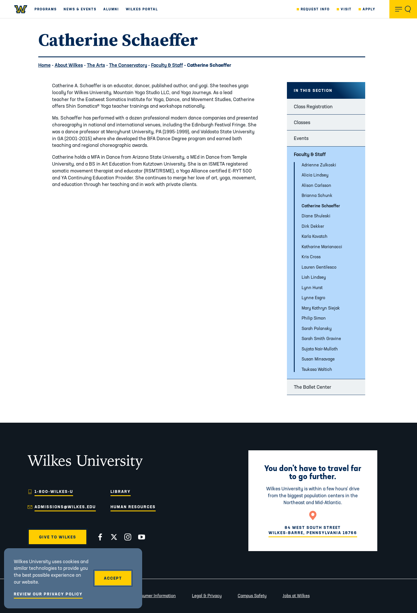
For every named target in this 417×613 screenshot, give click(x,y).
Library (121, 491)
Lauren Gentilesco (319, 267)
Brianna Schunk (317, 195)
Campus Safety (252, 595)
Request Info (315, 9)
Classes (302, 122)
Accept (113, 578)
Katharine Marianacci (322, 246)
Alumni (111, 9)
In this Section (313, 90)
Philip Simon (314, 318)
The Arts (96, 65)
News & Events (80, 9)
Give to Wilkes (57, 537)
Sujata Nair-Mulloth (320, 349)
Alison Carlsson (316, 185)
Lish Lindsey (314, 277)
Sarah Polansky (317, 328)
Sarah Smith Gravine (321, 338)
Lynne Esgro (313, 297)
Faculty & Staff (167, 65)
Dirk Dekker (313, 226)
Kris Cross (311, 256)
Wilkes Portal (142, 9)
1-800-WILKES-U (54, 491)
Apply (369, 9)
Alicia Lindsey (315, 175)
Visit (346, 9)
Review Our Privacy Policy (48, 594)
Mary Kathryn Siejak (321, 308)
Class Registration (313, 106)
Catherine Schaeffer (321, 205)
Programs (46, 9)
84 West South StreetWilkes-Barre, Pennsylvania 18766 (313, 530)
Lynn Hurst (312, 287)
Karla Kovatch (314, 236)
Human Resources (133, 506)
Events (301, 138)
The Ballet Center (312, 387)
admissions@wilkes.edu (65, 506)
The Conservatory (128, 65)
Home (44, 65)
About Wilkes (69, 65)
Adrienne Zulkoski (319, 165)
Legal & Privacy (207, 595)
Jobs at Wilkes (296, 595)
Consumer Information (154, 595)
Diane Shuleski (316, 216)
